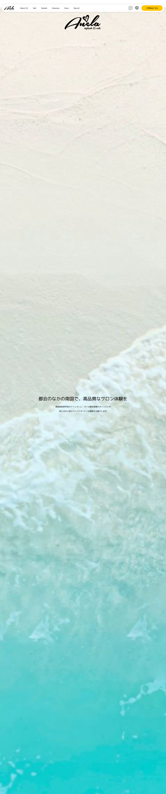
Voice (66, 8)
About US (24, 8)
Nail (34, 8)
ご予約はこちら (152, 8)
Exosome (55, 8)
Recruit (77, 8)
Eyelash (44, 8)
